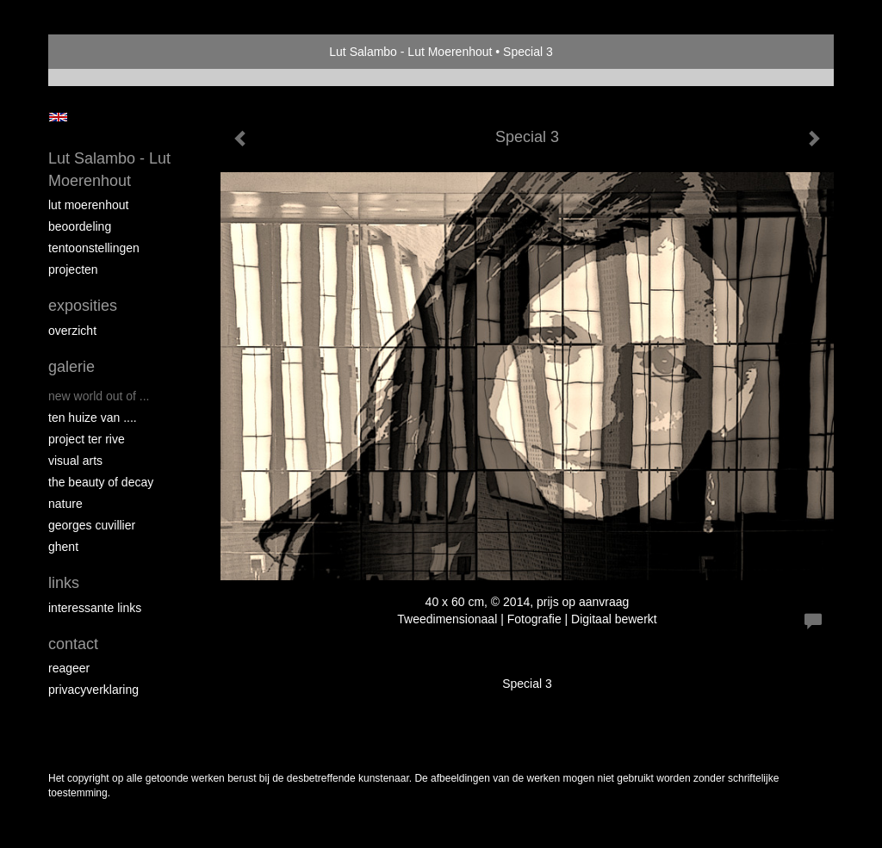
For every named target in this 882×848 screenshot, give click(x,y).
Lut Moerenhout (88, 205)
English (58, 117)
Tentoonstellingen (94, 248)
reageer (69, 668)
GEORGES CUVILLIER (91, 525)
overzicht (72, 330)
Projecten (73, 269)
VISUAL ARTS (75, 460)
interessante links (94, 608)
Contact (73, 644)
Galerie (71, 366)
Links (63, 582)
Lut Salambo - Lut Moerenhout (410, 52)
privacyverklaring (93, 689)
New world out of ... (99, 396)
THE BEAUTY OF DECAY (100, 482)
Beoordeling (79, 226)
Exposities (82, 305)
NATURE (65, 504)
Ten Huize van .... (92, 417)
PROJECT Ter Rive (86, 439)
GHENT (63, 547)
